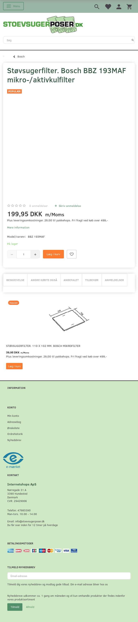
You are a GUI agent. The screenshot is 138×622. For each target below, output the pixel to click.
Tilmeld (15, 607)
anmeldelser (38, 206)
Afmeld (30, 607)
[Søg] (133, 40)
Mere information (18, 227)
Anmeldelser (114, 280)
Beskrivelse (15, 280)
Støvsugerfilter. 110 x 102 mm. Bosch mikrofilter (43, 346)
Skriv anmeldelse (69, 206)
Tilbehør (92, 280)
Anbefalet (71, 280)
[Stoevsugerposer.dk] (43, 24)
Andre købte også (44, 280)
